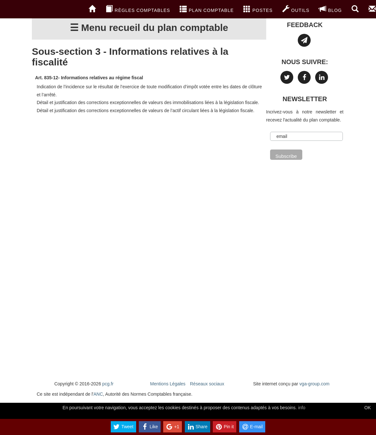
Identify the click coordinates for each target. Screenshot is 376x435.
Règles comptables (138, 9)
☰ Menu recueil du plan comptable (149, 27)
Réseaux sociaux (207, 383)
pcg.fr (108, 383)
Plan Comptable (207, 9)
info (302, 407)
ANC (98, 394)
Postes (258, 9)
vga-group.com (314, 383)
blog (330, 9)
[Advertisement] (149, 172)
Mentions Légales (167, 383)
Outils (295, 9)
